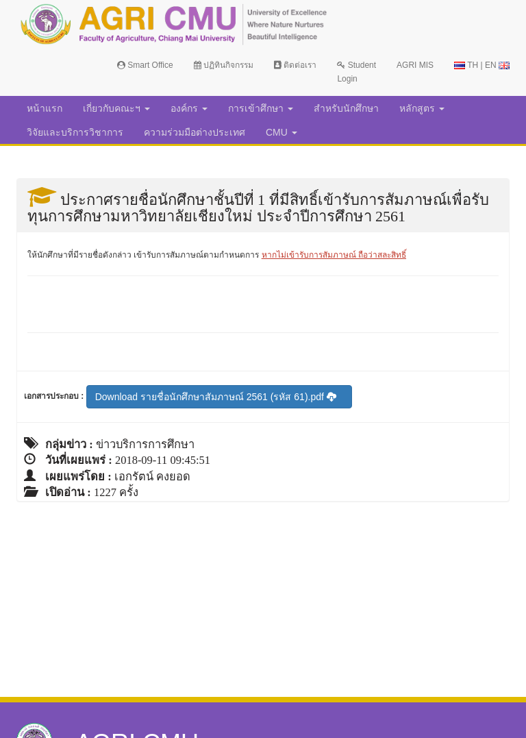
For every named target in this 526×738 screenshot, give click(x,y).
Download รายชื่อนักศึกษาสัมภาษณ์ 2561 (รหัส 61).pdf (215, 396)
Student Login (356, 72)
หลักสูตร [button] (421, 108)
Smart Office (145, 65)
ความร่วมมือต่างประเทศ (194, 132)
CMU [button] (281, 132)
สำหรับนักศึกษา (346, 108)
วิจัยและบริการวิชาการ (75, 132)
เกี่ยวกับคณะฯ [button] (116, 108)
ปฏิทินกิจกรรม (223, 65)
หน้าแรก (44, 108)
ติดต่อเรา (295, 65)
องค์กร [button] (189, 108)
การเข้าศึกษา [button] (260, 108)
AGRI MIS (415, 65)
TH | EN (482, 65)
